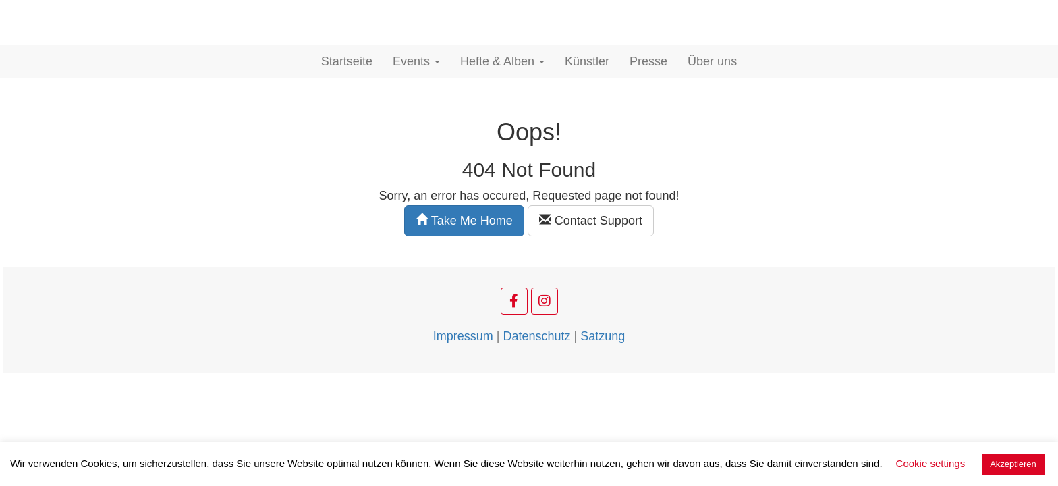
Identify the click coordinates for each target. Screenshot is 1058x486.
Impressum (463, 336)
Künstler (587, 61)
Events (416, 61)
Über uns (712, 61)
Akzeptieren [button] (1013, 464)
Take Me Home (464, 220)
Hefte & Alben (502, 61)
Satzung (602, 336)
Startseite (346, 61)
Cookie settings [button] (931, 463)
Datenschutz (536, 336)
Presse (648, 61)
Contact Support (590, 220)
